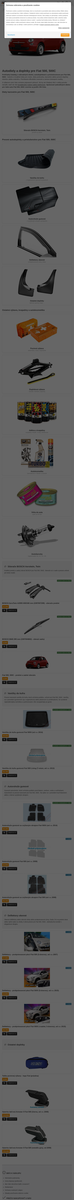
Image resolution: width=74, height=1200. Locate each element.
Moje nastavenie (63, 28)
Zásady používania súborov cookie (49, 24)
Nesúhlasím (11, 35)
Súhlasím (65, 35)
